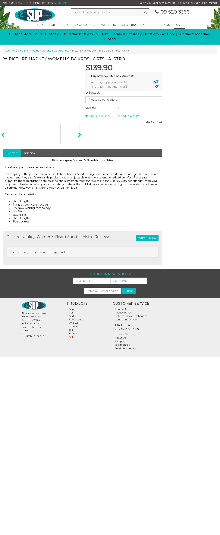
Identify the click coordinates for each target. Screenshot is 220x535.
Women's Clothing (17, 50)
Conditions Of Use (126, 319)
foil (52, 25)
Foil (71, 312)
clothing (129, 25)
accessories (85, 25)
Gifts (71, 330)
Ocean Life (22, 3)
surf (65, 25)
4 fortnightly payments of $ (125, 82)
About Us (8, 3)
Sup (71, 308)
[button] (146, 3)
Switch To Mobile (34, 335)
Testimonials (122, 344)
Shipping (35, 3)
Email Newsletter (125, 348)
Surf (71, 315)
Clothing (74, 326)
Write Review (147, 238)
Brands (163, 25)
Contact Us (121, 308)
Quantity (90, 107)
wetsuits (108, 25)
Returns (47, 3)
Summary (12, 152)
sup (40, 25)
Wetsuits (74, 323)
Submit (129, 291)
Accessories (76, 319)
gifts (147, 25)
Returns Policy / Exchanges (131, 315)
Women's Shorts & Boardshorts (50, 50)
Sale (179, 25)
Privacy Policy (123, 312)
